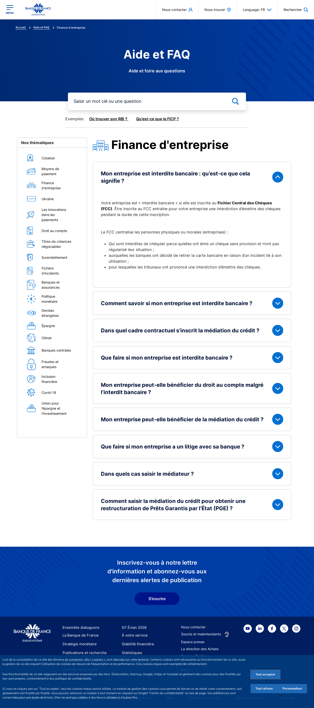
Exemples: (74, 118)
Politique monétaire (49, 298)
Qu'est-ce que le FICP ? (157, 118)
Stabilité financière (136, 644)
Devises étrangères (50, 313)
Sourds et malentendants (201, 634)
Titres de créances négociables (56, 244)
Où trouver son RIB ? (108, 118)
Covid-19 (49, 392)
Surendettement (54, 257)
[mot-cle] (157, 101)
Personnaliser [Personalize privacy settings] (292, 688)
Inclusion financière (49, 379)
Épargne (48, 326)
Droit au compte (54, 231)
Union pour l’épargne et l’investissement (54, 408)
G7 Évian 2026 (133, 627)
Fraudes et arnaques (50, 364)
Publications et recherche (82, 652)
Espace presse (192, 642)
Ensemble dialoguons (79, 627)
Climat (47, 338)
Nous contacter (193, 627)
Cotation (48, 158)
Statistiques (131, 652)
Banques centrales (56, 350)
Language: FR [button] (257, 9)
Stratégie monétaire (78, 644)
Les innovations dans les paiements (54, 214)
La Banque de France (79, 636)
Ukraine (48, 199)
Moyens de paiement (50, 171)
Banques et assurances (51, 284)
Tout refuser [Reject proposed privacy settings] (264, 688)
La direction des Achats (199, 649)
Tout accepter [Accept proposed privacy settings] (265, 674)
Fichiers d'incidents (50, 270)
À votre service (134, 636)
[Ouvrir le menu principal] (10, 9)
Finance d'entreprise (51, 185)
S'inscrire (157, 598)
